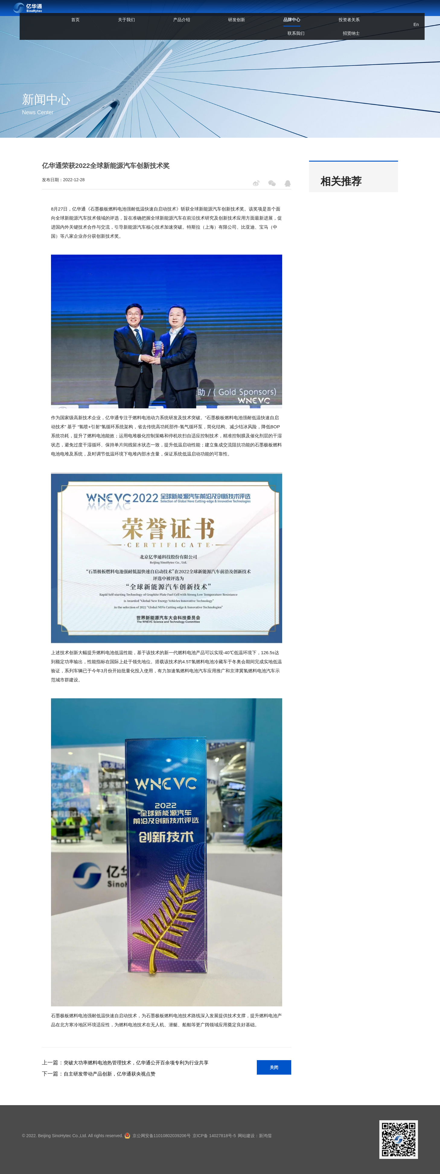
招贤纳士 (345, 11)
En (400, 11)
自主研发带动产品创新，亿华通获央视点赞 (109, 1073)
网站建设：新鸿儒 (265, 1135)
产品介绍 (166, 11)
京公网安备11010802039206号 (161, 1135)
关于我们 (131, 11)
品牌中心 (236, 16)
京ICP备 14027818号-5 (219, 1135)
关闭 (274, 1067)
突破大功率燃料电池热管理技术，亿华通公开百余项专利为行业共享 (136, 1062)
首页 (100, 11)
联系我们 (310, 11)
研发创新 (201, 11)
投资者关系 (273, 11)
